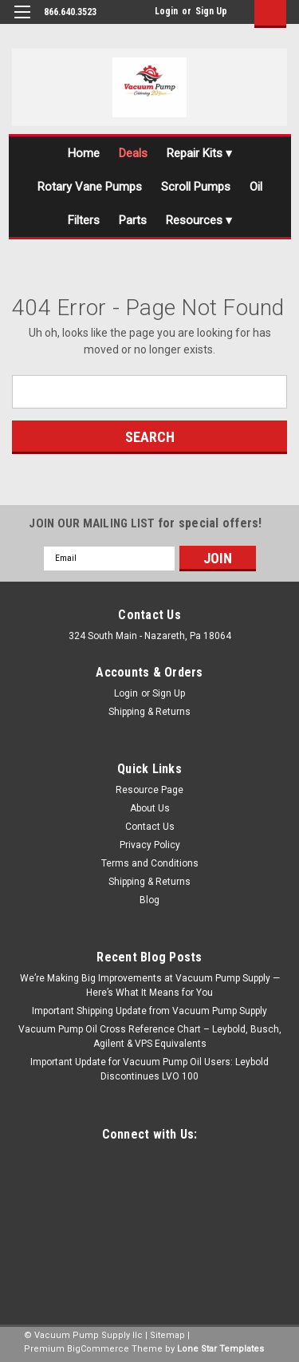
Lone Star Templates (220, 1349)
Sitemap (167, 1335)
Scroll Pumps (195, 187)
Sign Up (211, 11)
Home (84, 153)
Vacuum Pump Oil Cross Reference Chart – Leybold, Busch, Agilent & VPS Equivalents (149, 1036)
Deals (133, 153)
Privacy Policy (150, 845)
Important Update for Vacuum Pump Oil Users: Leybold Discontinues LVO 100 (149, 1069)
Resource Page (149, 789)
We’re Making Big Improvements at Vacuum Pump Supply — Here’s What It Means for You (150, 985)
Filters (84, 220)
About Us (150, 808)
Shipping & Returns (149, 711)
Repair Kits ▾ (199, 153)
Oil (256, 187)
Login (166, 11)
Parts (133, 220)
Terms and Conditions (150, 863)
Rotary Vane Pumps (89, 187)
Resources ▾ (199, 220)
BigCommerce (98, 1349)
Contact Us (150, 826)
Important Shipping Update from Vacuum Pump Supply (149, 1011)
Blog (149, 900)
